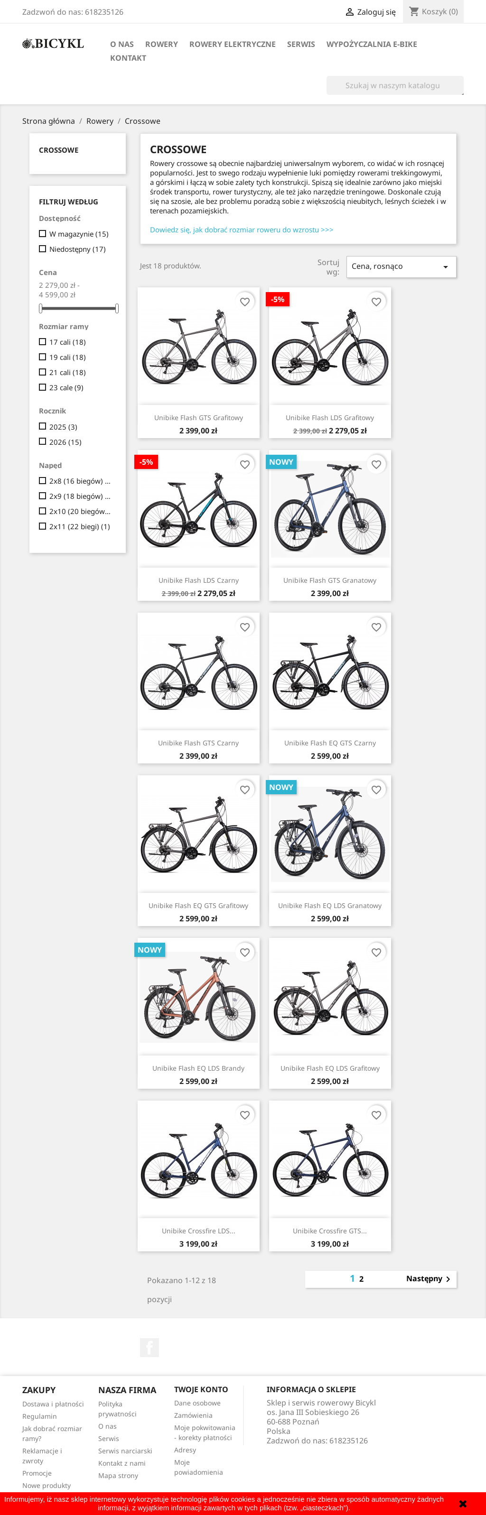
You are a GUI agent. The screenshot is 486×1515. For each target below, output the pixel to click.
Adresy (185, 1449)
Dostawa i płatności (53, 1403)
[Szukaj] (395, 85)
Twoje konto (201, 1389)
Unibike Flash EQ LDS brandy (198, 1068)
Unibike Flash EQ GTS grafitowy (198, 905)
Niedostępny (77, 249)
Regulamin (39, 1416)
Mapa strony (118, 1475)
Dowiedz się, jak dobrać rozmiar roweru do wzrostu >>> (242, 229)
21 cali (67, 372)
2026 (65, 442)
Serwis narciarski (125, 1450)
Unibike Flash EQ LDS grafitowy (330, 1068)
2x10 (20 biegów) (80, 511)
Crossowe (58, 150)
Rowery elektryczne (232, 44)
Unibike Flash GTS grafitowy (198, 417)
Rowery (161, 44)
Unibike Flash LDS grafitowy (330, 417)
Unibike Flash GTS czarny (198, 742)
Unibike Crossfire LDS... (198, 1230)
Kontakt (128, 58)
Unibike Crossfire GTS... (330, 1230)
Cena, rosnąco (401, 267)
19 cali (67, 357)
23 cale (66, 387)
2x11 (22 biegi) (79, 526)
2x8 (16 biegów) (80, 481)
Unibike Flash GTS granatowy (329, 580)
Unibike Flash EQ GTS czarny (330, 742)
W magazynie (79, 234)
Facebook (149, 1347)
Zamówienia (193, 1415)
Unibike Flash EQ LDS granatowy (330, 905)
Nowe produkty (46, 1485)
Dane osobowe (197, 1402)
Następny (430, 1279)
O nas (122, 44)
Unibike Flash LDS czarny (199, 580)
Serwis (301, 44)
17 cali (67, 342)
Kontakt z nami (122, 1463)
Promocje (37, 1473)
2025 (63, 427)
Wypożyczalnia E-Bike (372, 44)
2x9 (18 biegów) (80, 496)
